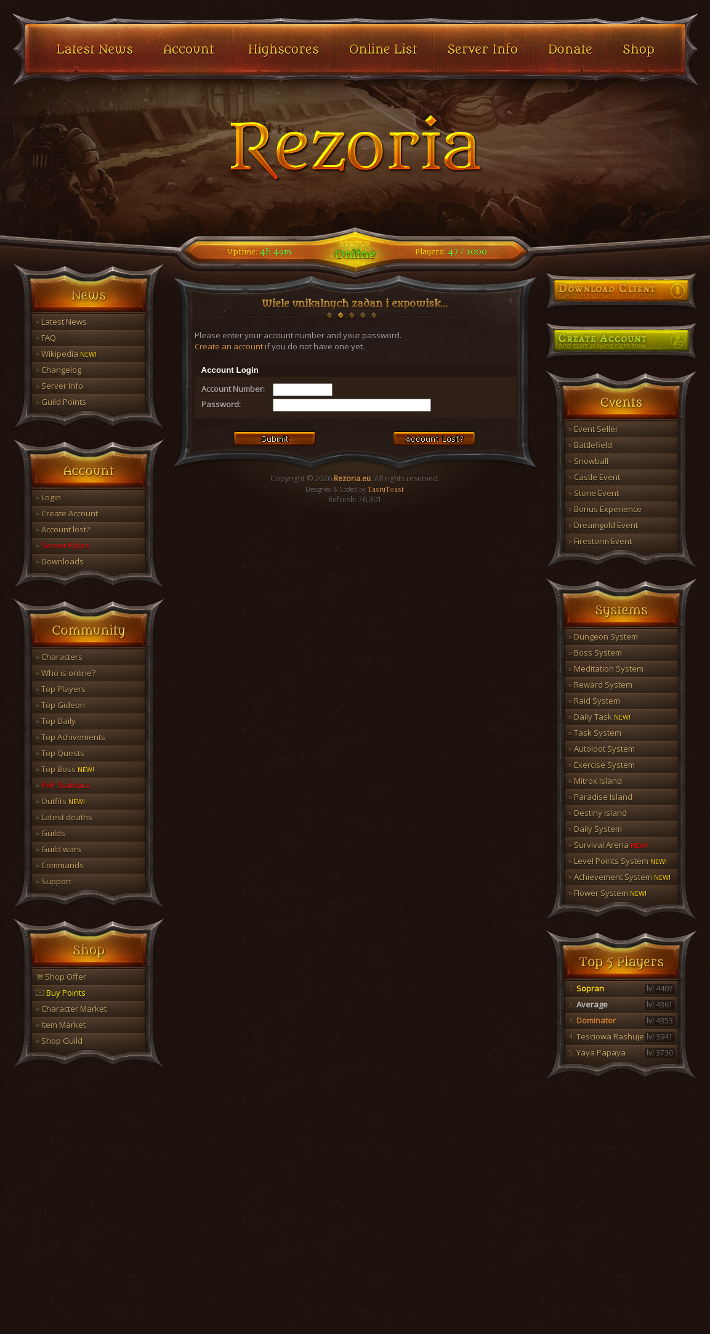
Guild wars (58, 849)
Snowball (588, 460)
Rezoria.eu (352, 478)
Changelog (58, 369)
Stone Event (593, 492)
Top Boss (65, 769)
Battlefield (590, 444)
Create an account (229, 346)
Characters (59, 656)
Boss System (595, 652)
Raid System (594, 700)
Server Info (59, 385)
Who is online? (65, 672)
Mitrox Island (595, 780)
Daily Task (599, 716)
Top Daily (56, 720)
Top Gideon (60, 704)
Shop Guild (59, 1040)
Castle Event (594, 476)
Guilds (50, 833)
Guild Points (61, 401)
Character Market (71, 1008)
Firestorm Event (600, 541)
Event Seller (593, 428)
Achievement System (619, 876)
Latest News (61, 321)
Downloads (60, 561)
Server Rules (62, 545)
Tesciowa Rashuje (621, 1036)
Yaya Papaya (621, 1052)
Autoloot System (601, 748)
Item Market (61, 1024)
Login (48, 497)
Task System (594, 732)
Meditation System (605, 668)
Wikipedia (66, 353)
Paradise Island (600, 796)
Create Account (67, 513)
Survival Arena (607, 844)
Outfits (60, 801)
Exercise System (601, 764)
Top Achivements (70, 736)
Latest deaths (64, 817)
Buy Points (61, 992)
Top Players (61, 688)
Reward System (600, 684)
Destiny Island (597, 812)
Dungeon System (603, 636)
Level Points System (617, 860)
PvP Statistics (63, 785)
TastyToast (386, 490)
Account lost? (63, 529)
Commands (60, 865)
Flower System (607, 892)
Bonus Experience (605, 508)
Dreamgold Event (603, 525)
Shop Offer (61, 976)
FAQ (46, 337)
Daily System (595, 828)
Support (53, 881)
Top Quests (60, 753)
